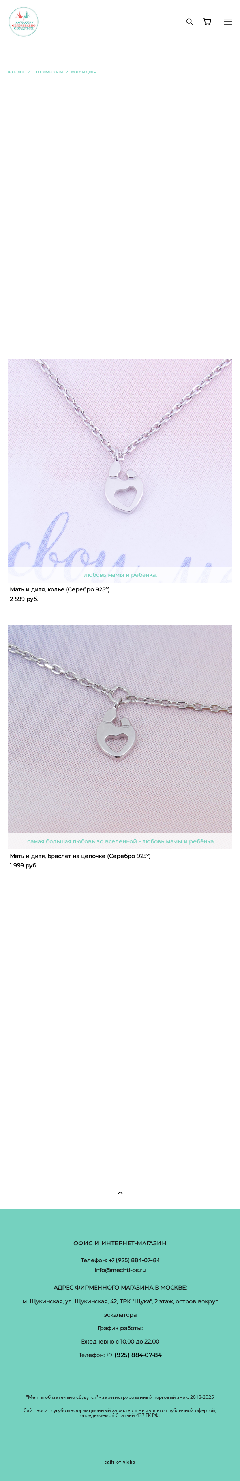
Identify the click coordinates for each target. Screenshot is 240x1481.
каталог (16, 72)
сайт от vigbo (120, 1462)
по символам (47, 72)
